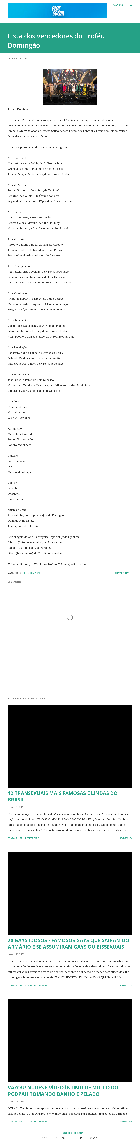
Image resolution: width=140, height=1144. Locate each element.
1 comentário (32, 838)
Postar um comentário (37, 985)
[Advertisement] (70, 674)
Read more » (126, 838)
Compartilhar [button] (122, 573)
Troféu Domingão (31, 573)
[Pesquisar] (117, 4)
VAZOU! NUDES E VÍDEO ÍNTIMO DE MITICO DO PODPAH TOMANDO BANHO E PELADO (63, 1090)
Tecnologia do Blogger (70, 1133)
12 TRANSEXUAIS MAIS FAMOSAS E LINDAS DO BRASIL (63, 796)
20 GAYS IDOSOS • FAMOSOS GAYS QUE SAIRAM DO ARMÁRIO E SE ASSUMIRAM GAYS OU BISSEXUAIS (68, 943)
